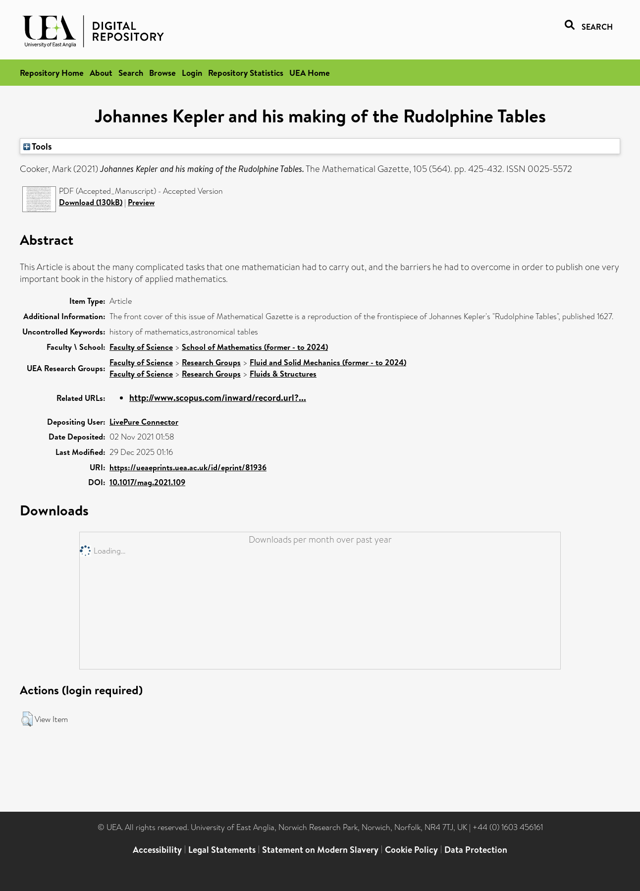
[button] (27, 719)
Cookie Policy (411, 849)
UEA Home (309, 72)
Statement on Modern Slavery (320, 849)
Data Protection (475, 849)
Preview (141, 202)
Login (192, 72)
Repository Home (52, 72)
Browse (162, 72)
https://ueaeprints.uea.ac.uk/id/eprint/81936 (188, 467)
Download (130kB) (90, 202)
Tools (37, 146)
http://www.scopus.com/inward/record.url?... (217, 397)
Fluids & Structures (283, 373)
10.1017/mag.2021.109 (147, 482)
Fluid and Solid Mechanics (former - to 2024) (328, 362)
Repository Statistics (245, 72)
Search (130, 72)
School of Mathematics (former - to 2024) (255, 346)
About (101, 72)
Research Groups (211, 362)
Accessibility (157, 849)
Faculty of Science (141, 346)
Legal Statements (222, 849)
